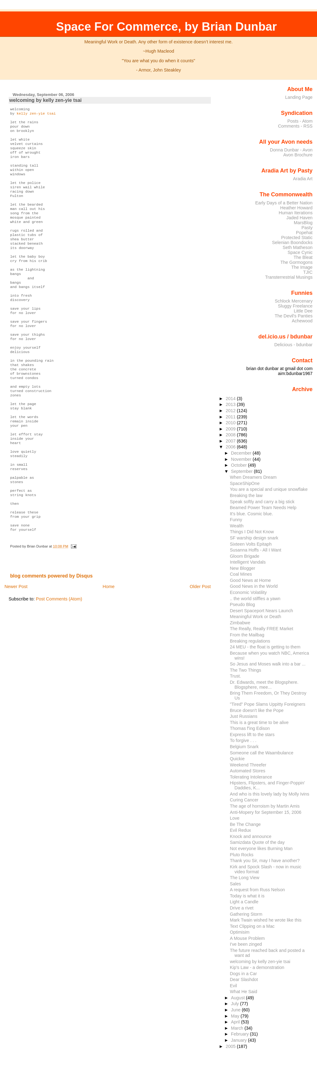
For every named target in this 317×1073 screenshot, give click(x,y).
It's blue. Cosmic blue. (251, 513)
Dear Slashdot (244, 979)
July (235, 1003)
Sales (235, 883)
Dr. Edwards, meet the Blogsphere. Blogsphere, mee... (264, 685)
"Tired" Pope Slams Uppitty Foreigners (268, 704)
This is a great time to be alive (259, 722)
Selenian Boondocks (292, 242)
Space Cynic (300, 252)
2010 (231, 422)
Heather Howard (296, 207)
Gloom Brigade (244, 556)
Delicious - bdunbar (293, 344)
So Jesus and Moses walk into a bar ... (268, 663)
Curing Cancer (244, 799)
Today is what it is (247, 895)
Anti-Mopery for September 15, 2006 (266, 812)
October (239, 465)
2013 (231, 404)
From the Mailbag (247, 634)
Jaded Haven (299, 217)
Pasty (307, 227)
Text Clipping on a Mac (252, 926)
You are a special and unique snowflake (269, 489)
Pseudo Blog (242, 604)
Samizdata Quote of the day (257, 842)
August (238, 997)
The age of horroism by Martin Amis (265, 806)
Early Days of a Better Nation (283, 202)
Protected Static (296, 237)
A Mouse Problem (247, 938)
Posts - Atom (299, 121)
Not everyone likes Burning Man (261, 848)
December (242, 453)
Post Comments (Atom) (59, 660)
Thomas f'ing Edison (250, 728)
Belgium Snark (244, 746)
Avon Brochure (298, 154)
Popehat (304, 232)
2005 (231, 1046)
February (240, 1034)
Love (235, 818)
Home (109, 648)
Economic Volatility (248, 592)
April (236, 1021)
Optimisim (240, 932)
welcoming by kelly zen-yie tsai (45, 100)
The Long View (244, 877)
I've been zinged (246, 944)
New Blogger (242, 568)
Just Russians (244, 716)
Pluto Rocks (242, 854)
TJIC (307, 272)
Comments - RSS (295, 126)
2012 (231, 410)
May (236, 1016)
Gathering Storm (246, 914)
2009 (231, 428)
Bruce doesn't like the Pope (257, 710)
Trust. (235, 676)
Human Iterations (295, 212)
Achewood (302, 320)
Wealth (237, 525)
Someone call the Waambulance (261, 752)
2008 (231, 434)
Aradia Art (303, 178)
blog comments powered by (51, 637)
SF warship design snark (254, 537)
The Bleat (302, 257)
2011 (231, 416)
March (238, 1028)
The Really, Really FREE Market (261, 628)
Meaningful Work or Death (255, 616)
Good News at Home (250, 580)
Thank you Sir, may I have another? (265, 860)
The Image (302, 267)
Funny (236, 519)
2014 (231, 398)
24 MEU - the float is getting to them (265, 646)
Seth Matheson (298, 247)
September (242, 471)
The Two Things (245, 670)
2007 (231, 440)
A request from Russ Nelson (257, 889)
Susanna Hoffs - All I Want (255, 549)
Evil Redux (240, 830)
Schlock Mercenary (294, 301)
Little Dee (303, 310)
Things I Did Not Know (252, 531)
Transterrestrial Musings (288, 277)
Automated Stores (247, 770)
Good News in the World (254, 586)
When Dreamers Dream (253, 477)
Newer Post (15, 648)
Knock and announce (250, 836)
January (239, 1040)
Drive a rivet (242, 907)
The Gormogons (296, 262)
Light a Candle (244, 901)
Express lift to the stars (252, 734)
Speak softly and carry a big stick (262, 501)
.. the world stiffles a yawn (255, 598)
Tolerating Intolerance (251, 776)
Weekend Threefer (248, 764)
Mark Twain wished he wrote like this (266, 920)
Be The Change (245, 824)
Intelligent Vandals (248, 562)
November (242, 459)
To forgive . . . (243, 740)
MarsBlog (303, 222)
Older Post (200, 648)
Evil (233, 985)
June (236, 1009)
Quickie (237, 758)
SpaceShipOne (245, 483)
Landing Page (299, 97)
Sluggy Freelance (295, 305)
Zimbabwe (240, 622)
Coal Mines (241, 574)
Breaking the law (246, 495)
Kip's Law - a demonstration (257, 967)
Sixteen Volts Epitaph (251, 544)
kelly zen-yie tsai (36, 114)
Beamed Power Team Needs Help (263, 507)
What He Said (243, 991)
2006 (231, 446)
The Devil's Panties (293, 315)
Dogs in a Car (243, 973)
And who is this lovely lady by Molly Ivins (269, 794)
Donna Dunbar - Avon (291, 149)
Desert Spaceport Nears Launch (261, 610)
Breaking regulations (250, 641)
